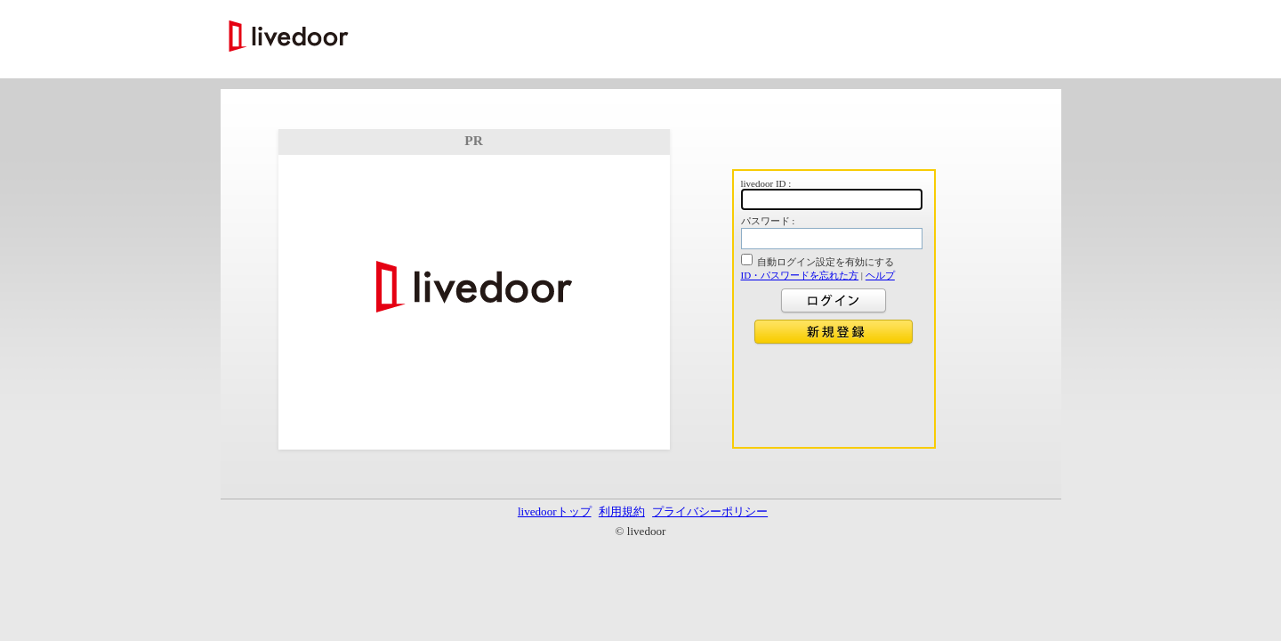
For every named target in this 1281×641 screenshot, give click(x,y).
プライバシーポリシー (710, 511)
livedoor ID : (766, 183)
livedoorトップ (555, 511)
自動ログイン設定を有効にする (825, 261)
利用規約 (622, 511)
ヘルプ (880, 275)
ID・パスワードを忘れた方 (800, 275)
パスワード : (768, 220)
